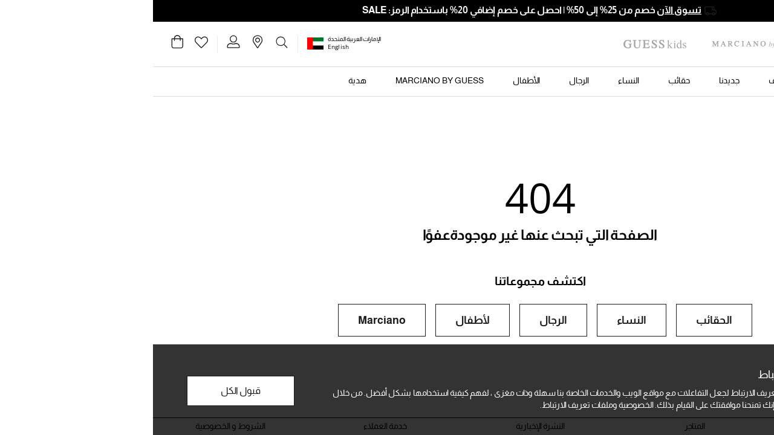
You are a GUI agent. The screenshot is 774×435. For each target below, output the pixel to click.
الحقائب (561, 320)
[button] (164, 43)
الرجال (400, 320)
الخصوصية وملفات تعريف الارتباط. (444, 405)
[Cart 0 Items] (24, 45)
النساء (478, 320)
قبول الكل (88, 390)
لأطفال (319, 320)
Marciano (229, 320)
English (185, 46)
